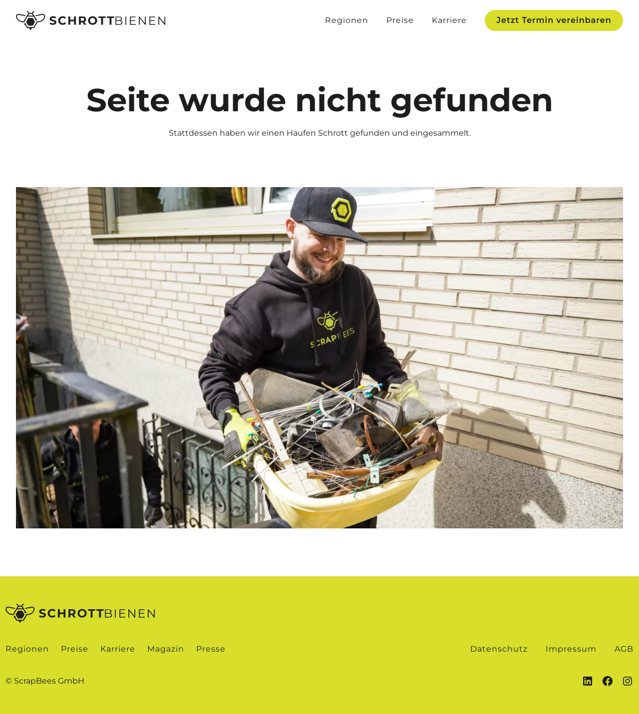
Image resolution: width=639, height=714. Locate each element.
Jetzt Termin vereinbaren (554, 20)
